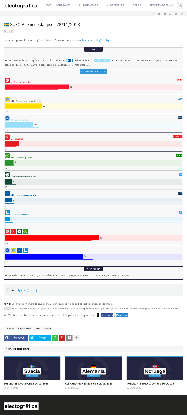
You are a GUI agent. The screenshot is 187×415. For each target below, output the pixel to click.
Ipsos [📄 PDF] (27, 290)
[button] (171, 5)
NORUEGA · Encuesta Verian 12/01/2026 (150, 383)
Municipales (115, 5)
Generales (63, 5)
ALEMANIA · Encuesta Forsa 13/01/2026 (88, 383)
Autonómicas (88, 5)
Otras (137, 5)
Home (47, 5)
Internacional (24, 328)
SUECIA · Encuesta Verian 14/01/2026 (26, 383)
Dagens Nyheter (106, 40)
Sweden (47, 328)
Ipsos (85, 40)
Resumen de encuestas (165, 5)
